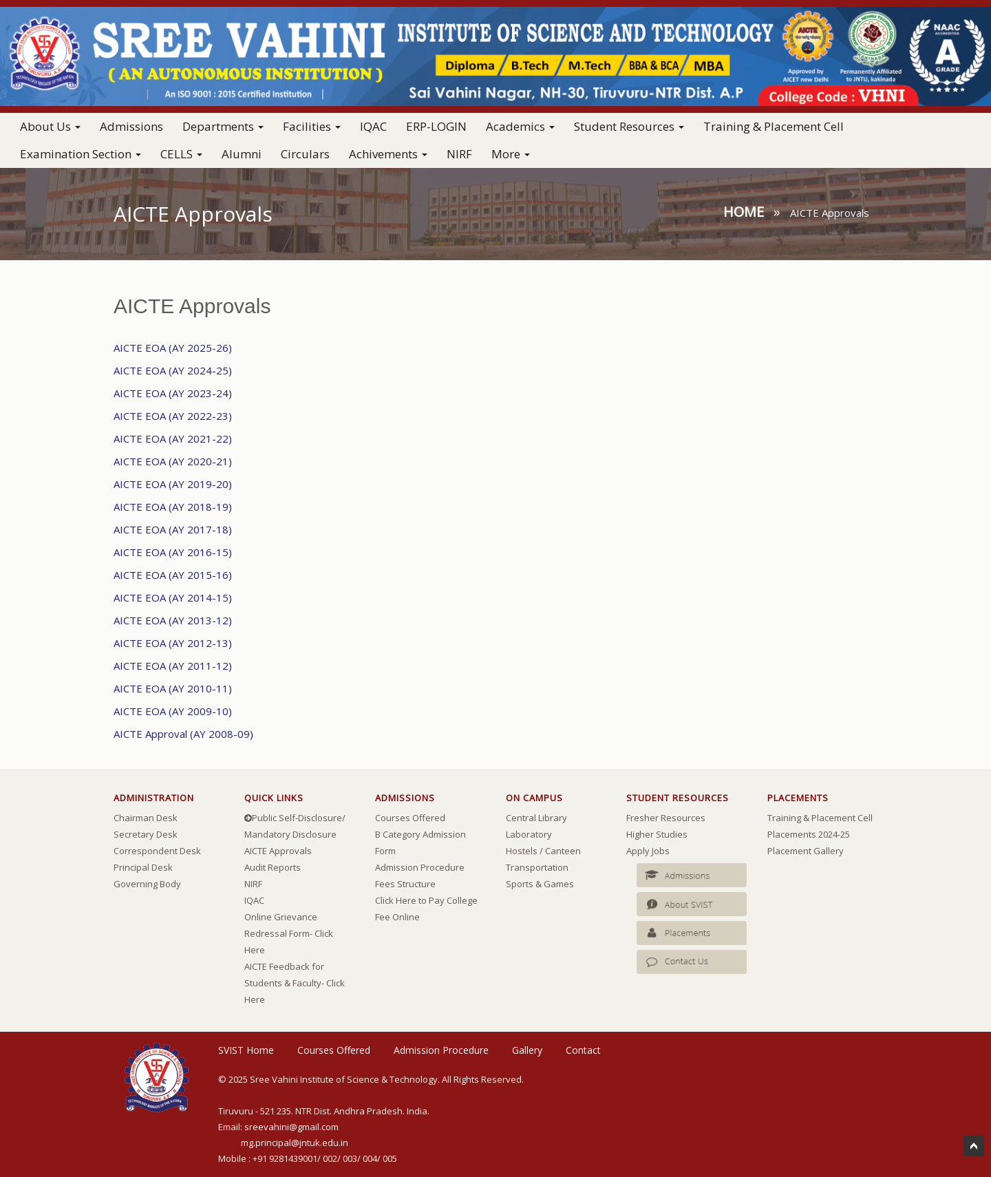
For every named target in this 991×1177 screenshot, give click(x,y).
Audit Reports (272, 867)
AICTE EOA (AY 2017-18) (173, 529)
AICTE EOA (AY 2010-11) (173, 688)
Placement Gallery (805, 851)
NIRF (459, 154)
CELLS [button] (181, 154)
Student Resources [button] (629, 126)
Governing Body (147, 884)
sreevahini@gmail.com (291, 1127)
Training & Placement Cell (773, 126)
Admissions (131, 126)
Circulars (305, 154)
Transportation (537, 867)
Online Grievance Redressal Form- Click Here (288, 933)
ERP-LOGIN (436, 126)
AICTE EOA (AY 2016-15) (173, 552)
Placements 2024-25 (808, 834)
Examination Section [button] (80, 154)
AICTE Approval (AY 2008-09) (183, 734)
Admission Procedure (420, 867)
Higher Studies (657, 834)
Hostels (521, 851)
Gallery (527, 1050)
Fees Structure (405, 884)
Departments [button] (223, 126)
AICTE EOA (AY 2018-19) (173, 506)
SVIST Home (246, 1050)
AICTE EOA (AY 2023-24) (173, 393)
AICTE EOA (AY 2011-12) (173, 665)
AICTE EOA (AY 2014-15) (173, 597)
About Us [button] (50, 126)
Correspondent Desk (157, 851)
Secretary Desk (146, 834)
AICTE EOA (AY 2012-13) (173, 643)
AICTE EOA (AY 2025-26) (173, 347)
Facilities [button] (312, 126)
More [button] (510, 154)
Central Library (536, 818)
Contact (583, 1050)
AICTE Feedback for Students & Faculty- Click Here (294, 983)
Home (743, 211)
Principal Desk (143, 867)
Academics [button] (520, 126)
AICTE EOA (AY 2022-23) (173, 416)
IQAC (373, 126)
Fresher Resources (665, 818)
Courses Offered (410, 818)
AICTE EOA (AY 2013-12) (173, 620)
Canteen (563, 851)
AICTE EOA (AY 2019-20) (173, 484)
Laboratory (529, 834)
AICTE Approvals (278, 851)
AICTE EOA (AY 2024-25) (173, 370)
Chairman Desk (146, 818)
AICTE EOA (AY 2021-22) (173, 438)
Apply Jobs (648, 851)
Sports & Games (540, 884)
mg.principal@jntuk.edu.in (294, 1142)
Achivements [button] (388, 154)
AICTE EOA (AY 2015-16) (173, 575)
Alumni (242, 154)
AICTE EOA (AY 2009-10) (173, 711)
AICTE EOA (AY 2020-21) (173, 461)
